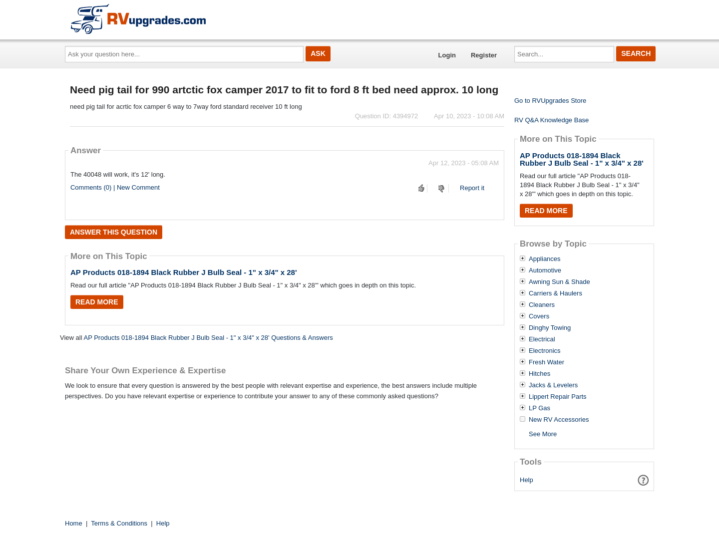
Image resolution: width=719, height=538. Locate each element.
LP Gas (539, 408)
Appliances (545, 259)
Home (73, 523)
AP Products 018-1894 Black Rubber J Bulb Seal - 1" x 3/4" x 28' (183, 272)
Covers (539, 316)
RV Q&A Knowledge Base (551, 120)
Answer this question (113, 232)
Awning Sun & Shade (559, 281)
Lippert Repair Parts (558, 396)
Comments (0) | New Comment (115, 187)
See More (543, 434)
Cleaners (542, 304)
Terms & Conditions (119, 523)
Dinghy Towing (550, 327)
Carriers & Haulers (555, 293)
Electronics (545, 350)
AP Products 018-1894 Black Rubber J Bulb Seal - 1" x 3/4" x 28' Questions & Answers (208, 337)
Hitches (539, 373)
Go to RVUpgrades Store (550, 100)
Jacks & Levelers (553, 385)
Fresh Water (546, 362)
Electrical (542, 339)
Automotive (545, 270)
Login (447, 55)
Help (526, 480)
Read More (96, 302)
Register (484, 55)
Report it (472, 188)
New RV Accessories (559, 419)
